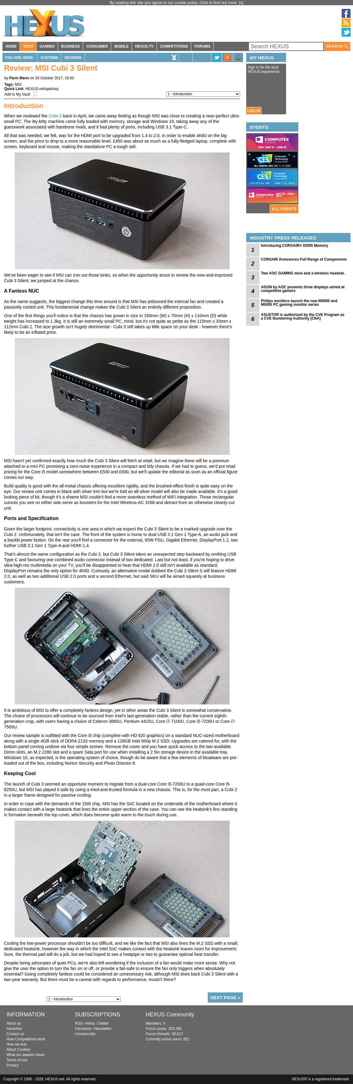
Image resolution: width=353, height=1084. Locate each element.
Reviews (72, 58)
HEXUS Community (170, 1014)
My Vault (23, 94)
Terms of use (17, 1060)
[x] (241, 2)
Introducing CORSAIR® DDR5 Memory (294, 245)
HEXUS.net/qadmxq (41, 89)
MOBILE (121, 46)
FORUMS (202, 46)
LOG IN (253, 111)
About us (13, 1023)
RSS (79, 1023)
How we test (16, 1044)
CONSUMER (97, 46)
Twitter (103, 1023)
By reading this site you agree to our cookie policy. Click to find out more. (174, 2)
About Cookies (18, 1049)
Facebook (83, 1029)
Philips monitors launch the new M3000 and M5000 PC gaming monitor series (299, 302)
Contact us (15, 1034)
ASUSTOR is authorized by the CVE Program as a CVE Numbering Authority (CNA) (302, 316)
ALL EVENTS (284, 209)
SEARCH (337, 46)
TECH (28, 46)
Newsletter (103, 1029)
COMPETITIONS (174, 46)
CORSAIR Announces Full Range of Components (304, 259)
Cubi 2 (55, 115)
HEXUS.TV (144, 46)
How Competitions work (25, 1039)
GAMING (47, 46)
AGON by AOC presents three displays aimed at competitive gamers (302, 289)
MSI (18, 84)
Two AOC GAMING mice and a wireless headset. (303, 273)
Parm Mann (19, 78)
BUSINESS (70, 46)
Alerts (90, 1023)
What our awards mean (25, 1055)
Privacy (12, 1065)
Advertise (14, 1029)
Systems (49, 58)
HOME (11, 46)
